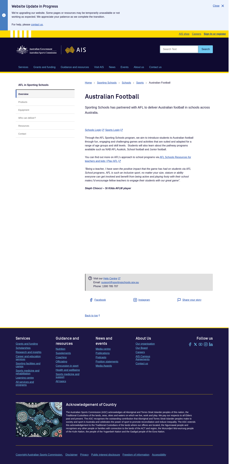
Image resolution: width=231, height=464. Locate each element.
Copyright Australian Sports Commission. (39, 454)
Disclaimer (71, 454)
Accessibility (159, 454)
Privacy (84, 454)
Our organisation (145, 343)
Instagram (141, 300)
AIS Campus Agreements (143, 358)
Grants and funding (27, 343)
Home (88, 82)
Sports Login (114, 130)
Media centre (103, 349)
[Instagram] (206, 344)
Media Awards (104, 365)
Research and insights (28, 352)
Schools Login (95, 130)
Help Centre (111, 278)
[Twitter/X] (195, 344)
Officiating (61, 361)
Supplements (63, 353)
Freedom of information (136, 454)
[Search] (205, 49)
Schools (126, 82)
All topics (61, 381)
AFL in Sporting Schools (33, 85)
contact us (37, 24)
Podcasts (101, 357)
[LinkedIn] (211, 344)
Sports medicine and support (67, 375)
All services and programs (25, 383)
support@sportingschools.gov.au (120, 282)
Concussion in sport (67, 365)
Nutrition (60, 349)
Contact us (142, 363)
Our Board (142, 348)
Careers (196, 34)
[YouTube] (200, 344)
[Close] (219, 6)
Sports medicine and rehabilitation (27, 372)
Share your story (189, 300)
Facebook (97, 300)
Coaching (61, 357)
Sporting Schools (107, 82)
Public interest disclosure (105, 454)
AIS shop (184, 34)
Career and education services (28, 358)
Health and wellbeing (68, 370)
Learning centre (25, 377)
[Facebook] (190, 344)
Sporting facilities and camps (28, 365)
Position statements (107, 361)
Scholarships (23, 348)
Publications (103, 353)
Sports (140, 82)
